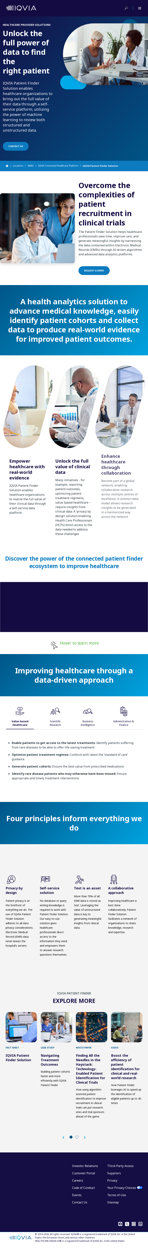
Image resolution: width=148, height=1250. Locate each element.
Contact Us (79, 1206)
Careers (77, 1184)
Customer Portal (83, 1177)
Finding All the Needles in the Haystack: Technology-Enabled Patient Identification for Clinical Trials (90, 1072)
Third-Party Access (120, 1170)
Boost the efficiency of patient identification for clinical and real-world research (125, 1070)
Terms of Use (116, 1199)
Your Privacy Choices (121, 1191)
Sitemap (113, 1206)
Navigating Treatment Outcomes (50, 1063)
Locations (18, 165)
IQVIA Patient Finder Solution (18, 1061)
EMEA (31, 165)
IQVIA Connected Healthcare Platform (58, 165)
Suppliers (114, 1177)
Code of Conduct (83, 1191)
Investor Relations (85, 1170)
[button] (65, 1141)
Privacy (112, 1184)
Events (76, 1199)
